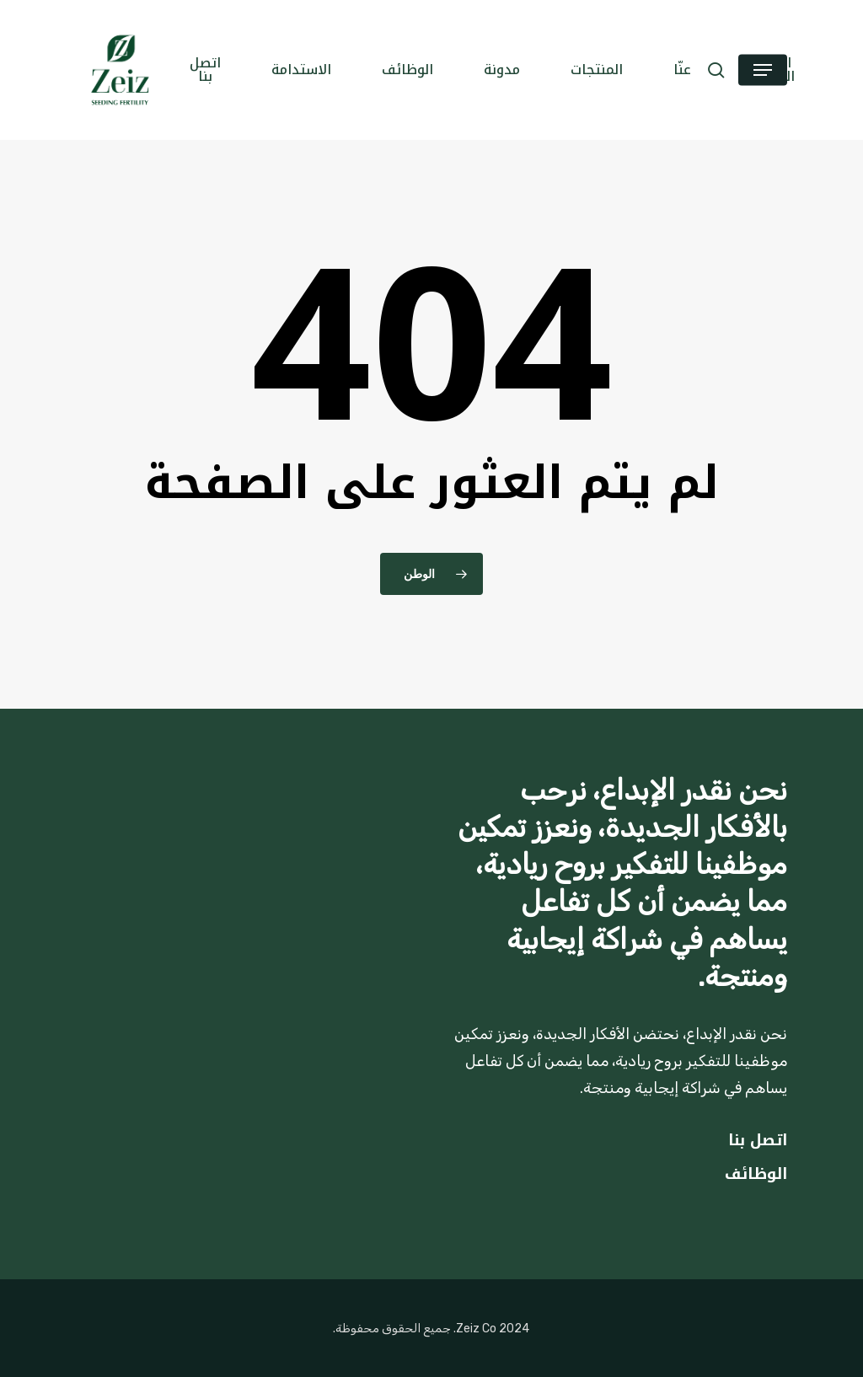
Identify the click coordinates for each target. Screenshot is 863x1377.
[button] (762, 70)
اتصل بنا (757, 1140)
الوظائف (756, 1173)
